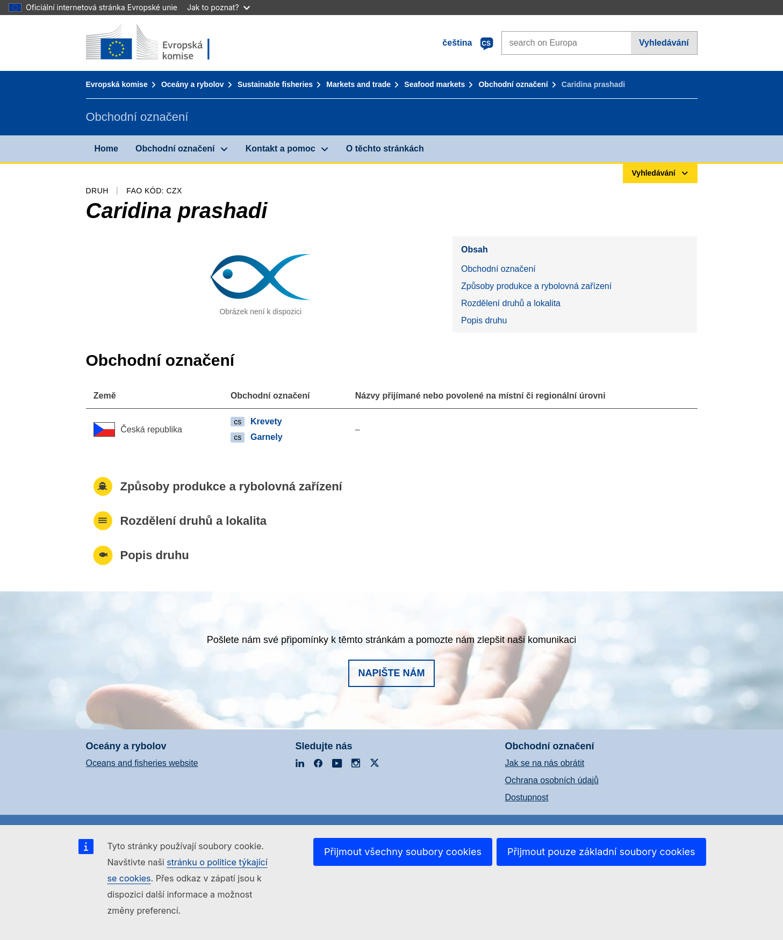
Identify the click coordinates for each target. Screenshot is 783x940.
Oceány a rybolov (192, 84)
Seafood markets (434, 84)
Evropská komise (117, 84)
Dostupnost (527, 797)
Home (106, 148)
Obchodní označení (513, 84)
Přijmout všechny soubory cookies (403, 851)
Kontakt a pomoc (280, 148)
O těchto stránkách (385, 148)
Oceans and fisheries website (142, 763)
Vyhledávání (664, 42)
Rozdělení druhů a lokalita (511, 303)
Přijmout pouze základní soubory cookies (601, 851)
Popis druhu (484, 320)
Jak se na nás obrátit (545, 763)
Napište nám (391, 673)
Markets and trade (358, 84)
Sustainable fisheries (275, 84)
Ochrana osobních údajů (552, 780)
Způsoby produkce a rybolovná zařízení (536, 286)
